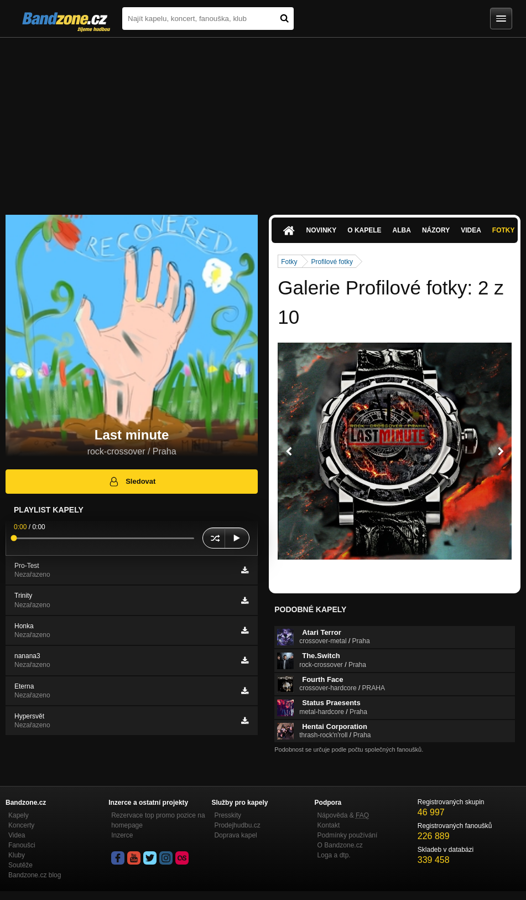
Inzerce (122, 835)
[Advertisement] (263, 120)
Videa (471, 230)
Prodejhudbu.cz (237, 825)
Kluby (16, 855)
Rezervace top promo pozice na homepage (158, 820)
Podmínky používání (347, 835)
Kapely (18, 815)
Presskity (227, 815)
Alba (402, 230)
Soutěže (20, 865)
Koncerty (21, 825)
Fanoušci (21, 845)
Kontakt (328, 825)
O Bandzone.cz (340, 845)
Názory (436, 230)
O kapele (364, 230)
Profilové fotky (332, 262)
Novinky (321, 230)
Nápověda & (343, 815)
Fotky (503, 230)
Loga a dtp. (334, 855)
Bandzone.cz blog (34, 875)
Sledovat (132, 481)
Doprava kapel (235, 835)
